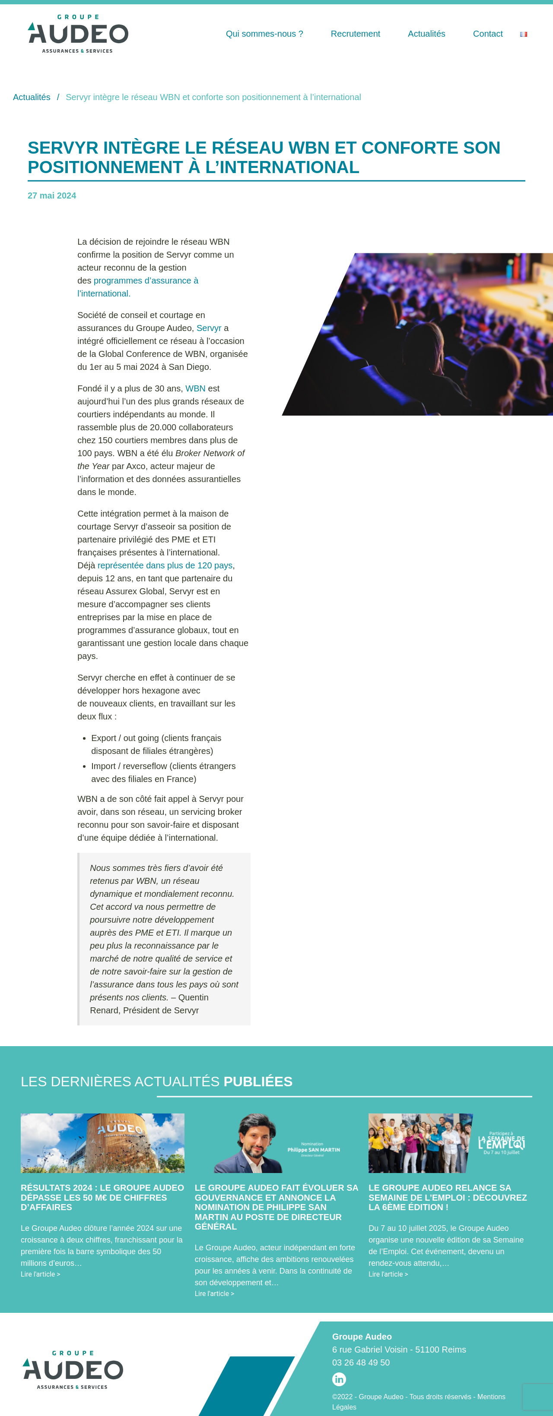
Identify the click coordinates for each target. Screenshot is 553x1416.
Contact (488, 33)
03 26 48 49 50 (361, 1362)
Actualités (426, 33)
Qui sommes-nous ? (264, 33)
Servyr (209, 328)
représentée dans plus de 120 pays (165, 565)
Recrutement (356, 33)
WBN (195, 388)
